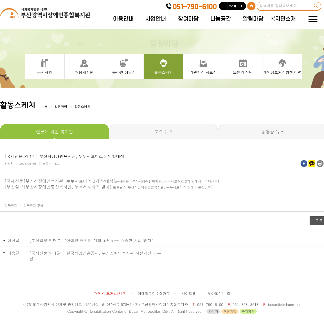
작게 (223, 6)
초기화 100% (232, 6)
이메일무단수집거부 (154, 293)
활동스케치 (163, 72)
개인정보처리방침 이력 (282, 72)
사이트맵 (189, 293)
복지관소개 (283, 19)
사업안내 (155, 19)
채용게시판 (84, 72)
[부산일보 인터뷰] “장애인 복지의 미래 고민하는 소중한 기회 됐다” (91, 240)
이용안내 (123, 19)
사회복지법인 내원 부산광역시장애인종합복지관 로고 (46, 14)
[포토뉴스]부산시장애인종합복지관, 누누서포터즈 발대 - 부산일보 (161, 187)
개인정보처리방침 (110, 293)
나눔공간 (220, 19)
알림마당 (253, 19)
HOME (251, 6)
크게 (242, 6)
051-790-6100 (195, 7)
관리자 (213, 311)
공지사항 (44, 72)
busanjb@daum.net (284, 304)
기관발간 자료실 (203, 72)
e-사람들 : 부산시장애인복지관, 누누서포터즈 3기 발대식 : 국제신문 (166, 181)
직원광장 (230, 311)
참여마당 (188, 19)
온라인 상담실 (123, 72)
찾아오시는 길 (218, 293)
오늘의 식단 (243, 72)
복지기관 (248, 311)
